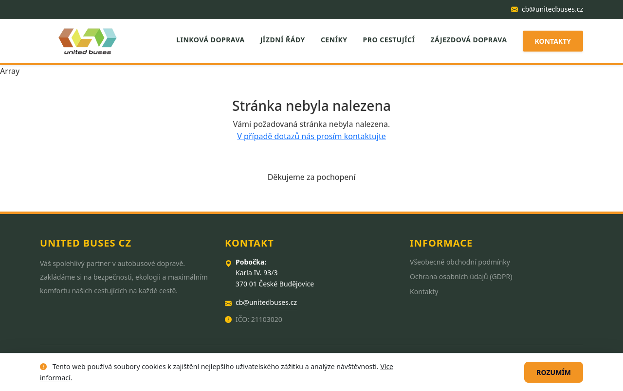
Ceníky (334, 39)
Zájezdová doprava (468, 39)
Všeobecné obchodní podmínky (460, 262)
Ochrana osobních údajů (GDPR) (461, 276)
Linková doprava (210, 39)
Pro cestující (389, 39)
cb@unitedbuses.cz (547, 9)
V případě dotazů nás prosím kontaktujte (311, 136)
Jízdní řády (282, 39)
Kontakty (553, 41)
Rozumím (553, 372)
